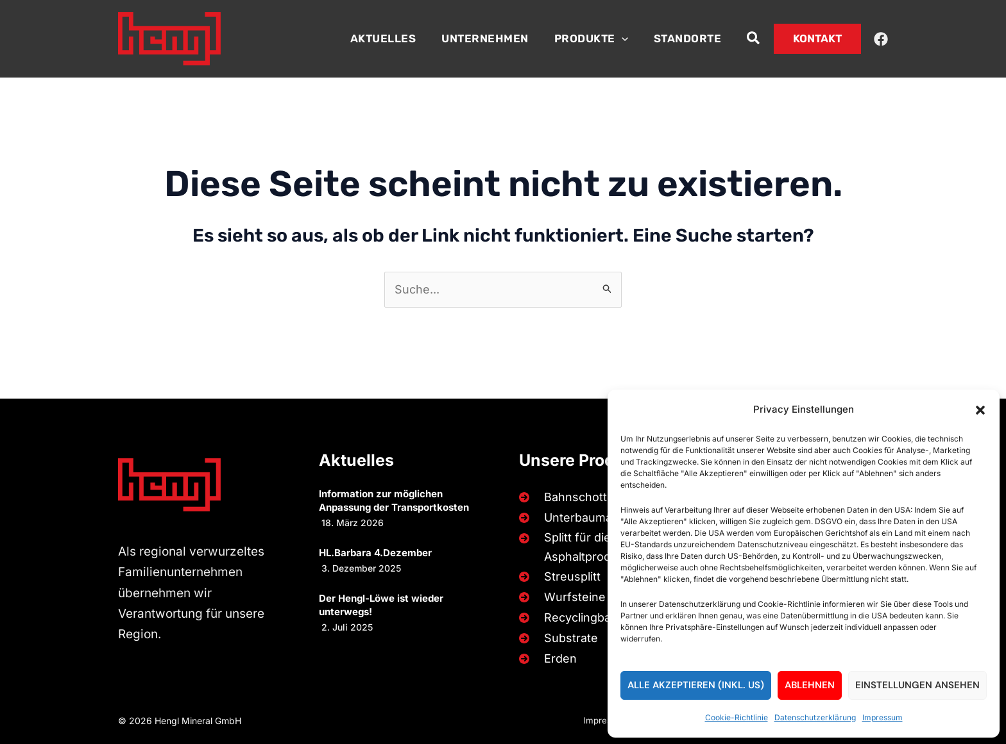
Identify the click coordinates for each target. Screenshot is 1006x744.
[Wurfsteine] (560, 596)
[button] (980, 410)
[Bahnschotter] (566, 493)
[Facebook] (881, 39)
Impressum (882, 717)
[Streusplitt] (557, 575)
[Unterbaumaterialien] (585, 513)
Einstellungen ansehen (917, 685)
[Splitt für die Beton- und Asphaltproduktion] (601, 545)
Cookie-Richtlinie (736, 717)
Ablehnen (810, 685)
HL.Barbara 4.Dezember (375, 548)
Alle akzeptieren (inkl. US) (695, 685)
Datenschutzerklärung (815, 717)
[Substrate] (556, 637)
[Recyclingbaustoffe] (582, 617)
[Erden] (545, 658)
